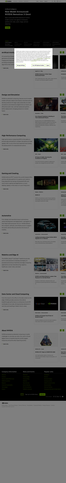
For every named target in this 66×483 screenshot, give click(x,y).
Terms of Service (36, 59)
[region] (33, 58)
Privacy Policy (40, 57)
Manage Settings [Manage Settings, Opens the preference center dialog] (21, 65)
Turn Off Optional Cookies (38, 65)
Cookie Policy (47, 57)
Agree (48, 65)
